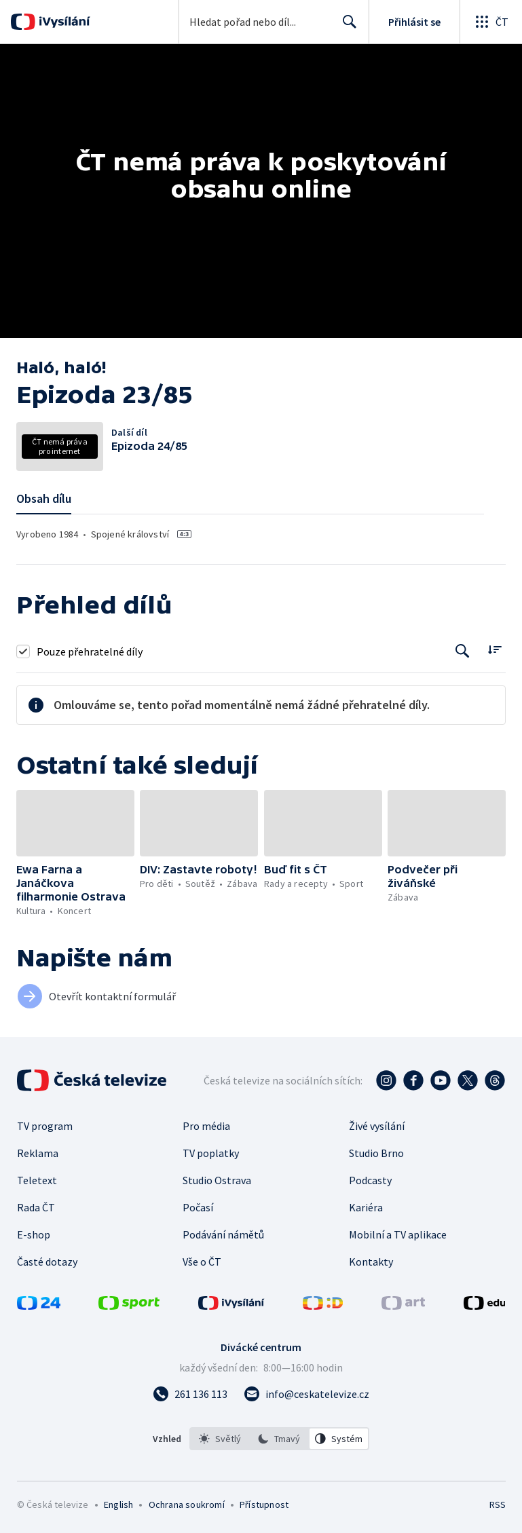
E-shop (33, 1234)
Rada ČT (36, 1207)
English (118, 1504)
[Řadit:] (494, 650)
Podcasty (370, 1180)
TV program (45, 1126)
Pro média (206, 1126)
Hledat (345, 27)
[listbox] (279, 1438)
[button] (75, 823)
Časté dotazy (47, 1261)
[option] (220, 1438)
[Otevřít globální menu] (491, 21)
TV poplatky (211, 1153)
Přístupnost (264, 1504)
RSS (497, 1504)
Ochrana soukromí (187, 1504)
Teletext (37, 1180)
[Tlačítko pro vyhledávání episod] (462, 651)
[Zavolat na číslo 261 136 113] (190, 1394)
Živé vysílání (377, 1126)
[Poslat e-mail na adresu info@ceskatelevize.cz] (306, 1394)
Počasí (198, 1207)
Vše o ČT (202, 1261)
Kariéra (366, 1207)
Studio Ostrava (217, 1180)
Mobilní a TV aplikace (398, 1234)
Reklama (37, 1153)
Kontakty (371, 1261)
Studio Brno (376, 1153)
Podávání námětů (223, 1234)
